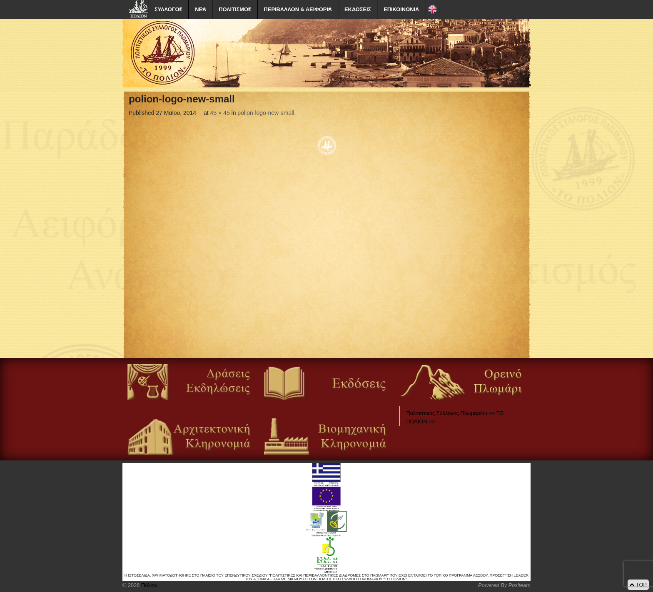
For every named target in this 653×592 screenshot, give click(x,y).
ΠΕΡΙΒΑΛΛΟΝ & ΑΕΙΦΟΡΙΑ (298, 9)
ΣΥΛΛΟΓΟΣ (168, 9)
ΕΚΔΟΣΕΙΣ (357, 9)
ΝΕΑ (200, 9)
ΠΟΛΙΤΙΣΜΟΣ (235, 9)
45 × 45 (220, 112)
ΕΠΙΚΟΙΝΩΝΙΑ (401, 9)
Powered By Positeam (504, 585)
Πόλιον (148, 585)
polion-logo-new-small (265, 112)
